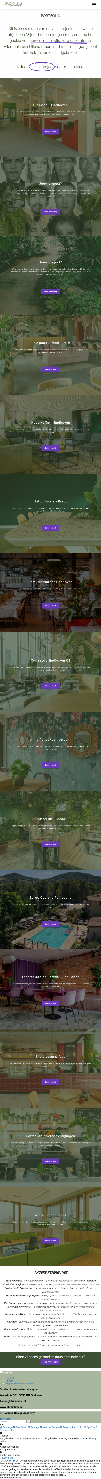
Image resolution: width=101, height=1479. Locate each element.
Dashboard (20, 1427)
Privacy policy (7, 1457)
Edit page (6, 1427)
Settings (34, 1427)
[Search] (28, 1421)
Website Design (49, 1427)
